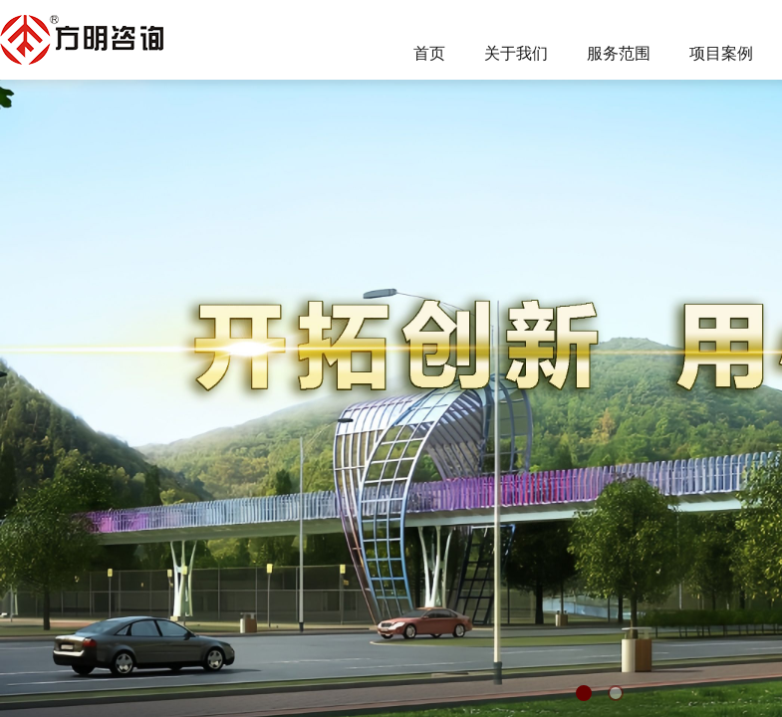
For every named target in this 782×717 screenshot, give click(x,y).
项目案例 (721, 53)
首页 (429, 53)
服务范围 (619, 53)
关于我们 (516, 53)
